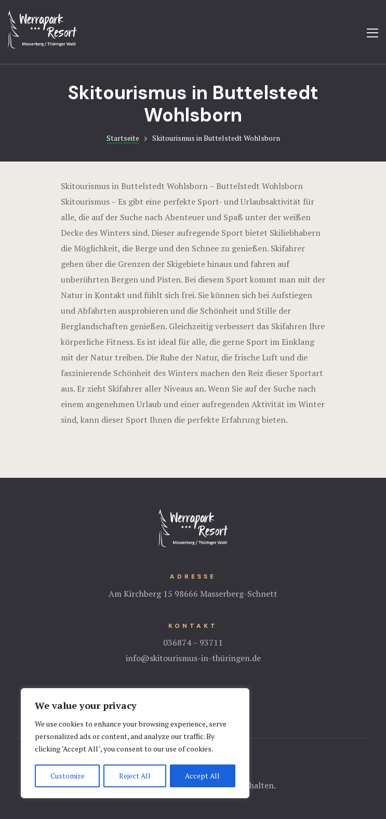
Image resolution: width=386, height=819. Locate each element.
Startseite (123, 138)
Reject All (135, 776)
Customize (67, 776)
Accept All (202, 776)
